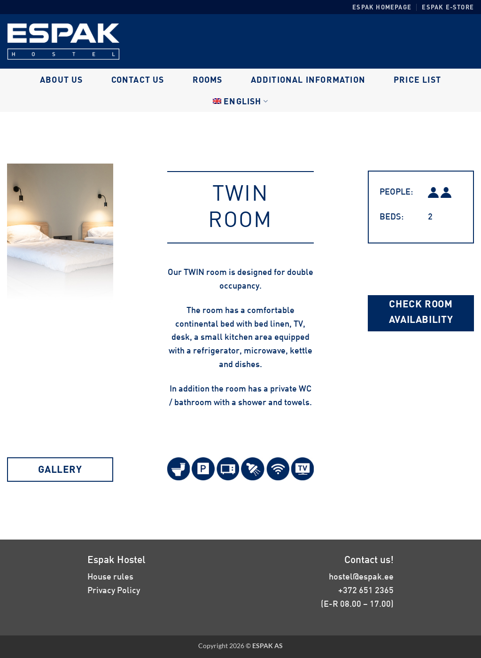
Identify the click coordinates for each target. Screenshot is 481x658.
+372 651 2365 (366, 590)
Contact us (137, 79)
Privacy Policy (113, 590)
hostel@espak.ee (361, 576)
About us (61, 79)
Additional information (308, 79)
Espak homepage (381, 7)
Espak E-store (448, 7)
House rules (110, 576)
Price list (417, 79)
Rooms (208, 79)
